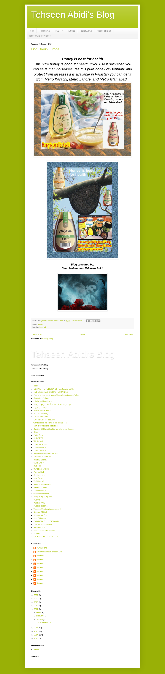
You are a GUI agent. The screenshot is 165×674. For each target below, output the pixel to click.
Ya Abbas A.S (38, 481)
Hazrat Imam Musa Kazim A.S (45, 454)
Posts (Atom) (47, 339)
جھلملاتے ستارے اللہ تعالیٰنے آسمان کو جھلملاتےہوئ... (53, 404)
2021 (36, 595)
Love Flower (38, 478)
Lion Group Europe (45, 49)
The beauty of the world (42, 524)
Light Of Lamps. (39, 518)
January (39, 619)
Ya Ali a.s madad (40, 450)
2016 (36, 628)
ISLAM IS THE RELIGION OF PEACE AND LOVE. (53, 389)
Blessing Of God (40, 512)
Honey (40, 324)
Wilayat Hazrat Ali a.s (42, 410)
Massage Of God (40, 515)
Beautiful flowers (40, 487)
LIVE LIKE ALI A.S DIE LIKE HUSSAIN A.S (50, 392)
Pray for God (38, 472)
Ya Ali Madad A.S (40, 444)
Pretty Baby (38, 435)
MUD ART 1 (38, 438)
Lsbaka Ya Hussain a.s (42, 401)
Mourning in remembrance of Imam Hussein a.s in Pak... (56, 395)
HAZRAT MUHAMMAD (42, 484)
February (40, 616)
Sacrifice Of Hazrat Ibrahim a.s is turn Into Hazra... (53, 429)
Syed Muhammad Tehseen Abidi (49, 552)
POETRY (59, 31)
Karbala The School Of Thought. (46, 521)
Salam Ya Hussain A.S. (42, 457)
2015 (36, 631)
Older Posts (128, 334)
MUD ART (37, 500)
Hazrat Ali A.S (86, 31)
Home (31, 31)
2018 (36, 606)
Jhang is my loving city (42, 497)
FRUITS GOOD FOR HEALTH (45, 537)
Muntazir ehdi (41, 548)
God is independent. (41, 494)
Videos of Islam (104, 31)
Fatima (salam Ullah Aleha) (44, 531)
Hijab (35, 432)
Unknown (40, 556)
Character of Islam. (41, 398)
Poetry (36, 649)
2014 (36, 635)
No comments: (77, 321)
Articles (71, 31)
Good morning (39, 475)
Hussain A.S (44, 31)
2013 (36, 638)
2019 (36, 602)
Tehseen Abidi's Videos (40, 36)
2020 (36, 599)
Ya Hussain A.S (39, 447)
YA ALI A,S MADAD (41, 469)
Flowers (36, 534)
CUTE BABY (38, 463)
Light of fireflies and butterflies (45, 426)
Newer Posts (37, 334)
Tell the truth (38, 441)
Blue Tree (37, 466)
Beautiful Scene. (40, 460)
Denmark (43, 327)
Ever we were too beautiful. (44, 420)
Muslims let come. (40, 506)
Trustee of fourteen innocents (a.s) (47, 509)
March (39, 612)
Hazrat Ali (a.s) (39, 527)
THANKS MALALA (40, 417)
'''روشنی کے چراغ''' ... (41, 407)
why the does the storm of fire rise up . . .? (50, 423)
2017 (36, 609)
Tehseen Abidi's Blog (72, 15)
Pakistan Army (39, 503)
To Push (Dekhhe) (40, 414)
